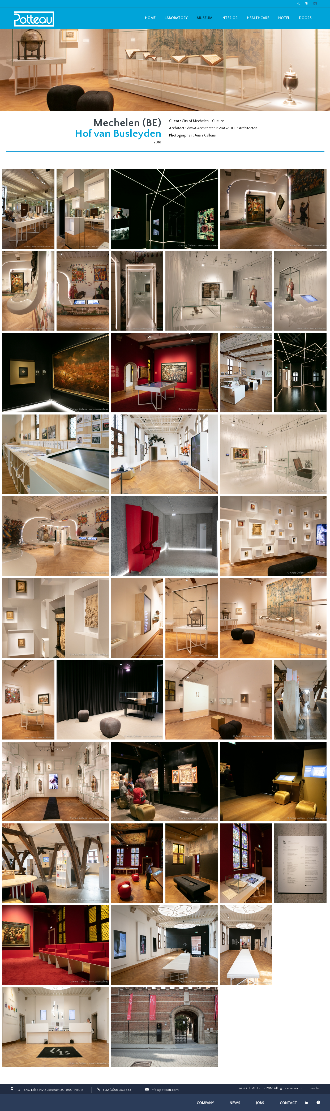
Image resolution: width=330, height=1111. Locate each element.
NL (298, 3)
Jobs (260, 1103)
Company (205, 1103)
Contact (288, 1103)
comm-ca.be (310, 1088)
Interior (229, 18)
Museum (204, 18)
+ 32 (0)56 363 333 (116, 1090)
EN (315, 3)
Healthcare (258, 18)
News (235, 1103)
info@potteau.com (165, 1090)
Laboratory (176, 18)
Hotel (284, 18)
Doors (305, 18)
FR (306, 3)
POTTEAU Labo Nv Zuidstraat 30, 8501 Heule (49, 1090)
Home (150, 18)
